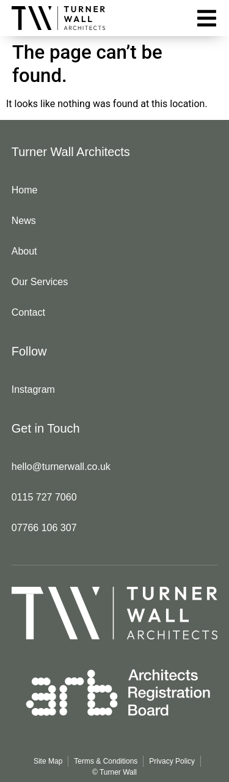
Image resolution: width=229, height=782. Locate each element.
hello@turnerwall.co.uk (61, 466)
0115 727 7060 (44, 497)
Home (25, 190)
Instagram (33, 389)
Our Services (40, 282)
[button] (206, 18)
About (24, 251)
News (24, 220)
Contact (28, 312)
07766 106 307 (44, 528)
